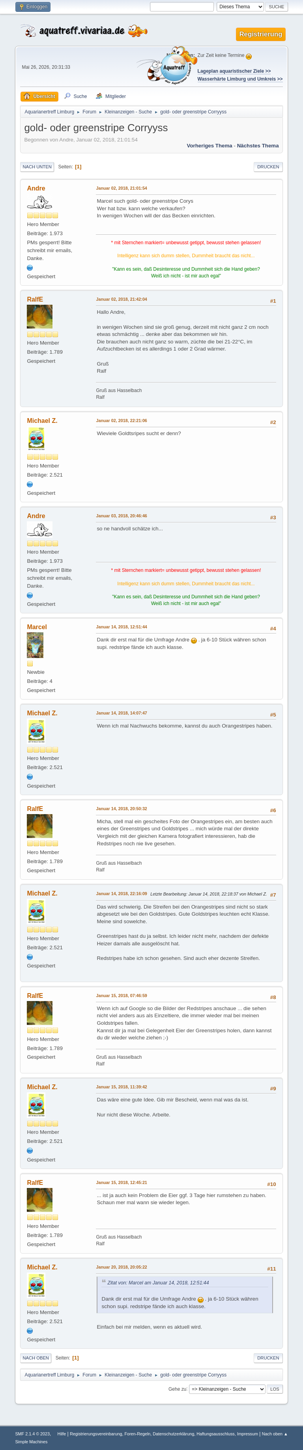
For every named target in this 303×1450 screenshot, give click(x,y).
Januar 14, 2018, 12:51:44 (121, 626)
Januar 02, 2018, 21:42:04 (121, 299)
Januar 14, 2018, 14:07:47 (121, 713)
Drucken (268, 166)
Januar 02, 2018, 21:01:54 (121, 188)
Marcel (37, 627)
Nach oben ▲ (275, 1433)
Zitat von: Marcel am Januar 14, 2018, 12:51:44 (158, 1283)
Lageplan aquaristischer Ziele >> (234, 71)
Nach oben (35, 1358)
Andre (36, 188)
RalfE (35, 299)
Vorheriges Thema (209, 146)
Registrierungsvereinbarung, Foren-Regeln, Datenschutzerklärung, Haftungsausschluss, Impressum (164, 1433)
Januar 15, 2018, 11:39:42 (121, 1086)
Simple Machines (31, 1441)
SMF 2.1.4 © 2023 (32, 1433)
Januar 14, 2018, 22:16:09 (121, 893)
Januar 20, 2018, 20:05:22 (121, 1267)
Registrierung (260, 34)
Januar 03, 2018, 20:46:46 (121, 515)
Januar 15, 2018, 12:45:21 (121, 1182)
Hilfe (62, 1433)
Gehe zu (177, 1389)
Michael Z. (42, 420)
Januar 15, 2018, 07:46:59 (121, 995)
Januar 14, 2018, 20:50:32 (121, 808)
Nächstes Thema (258, 146)
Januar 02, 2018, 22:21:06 (121, 420)
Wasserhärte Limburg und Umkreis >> (240, 79)
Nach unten (36, 166)
